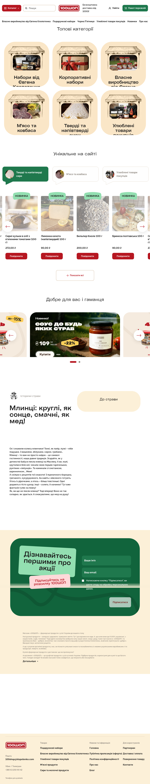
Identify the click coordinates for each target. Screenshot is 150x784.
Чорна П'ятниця (85, 21)
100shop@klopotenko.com (19, 759)
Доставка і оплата (132, 753)
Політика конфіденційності (104, 759)
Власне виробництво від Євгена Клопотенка (26, 21)
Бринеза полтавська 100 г (128, 236)
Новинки (132, 21)
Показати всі (75, 275)
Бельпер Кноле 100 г (89, 236)
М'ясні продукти (49, 764)
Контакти (128, 764)
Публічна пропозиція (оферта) (106, 753)
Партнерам (129, 748)
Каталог (11, 8)
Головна (94, 748)
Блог (92, 770)
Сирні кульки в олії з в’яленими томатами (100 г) (20, 239)
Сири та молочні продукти (54, 770)
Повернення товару (134, 759)
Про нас (143, 21)
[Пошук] (25, 8)
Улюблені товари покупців (111, 21)
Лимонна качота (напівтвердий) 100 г (53, 238)
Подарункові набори (64, 21)
